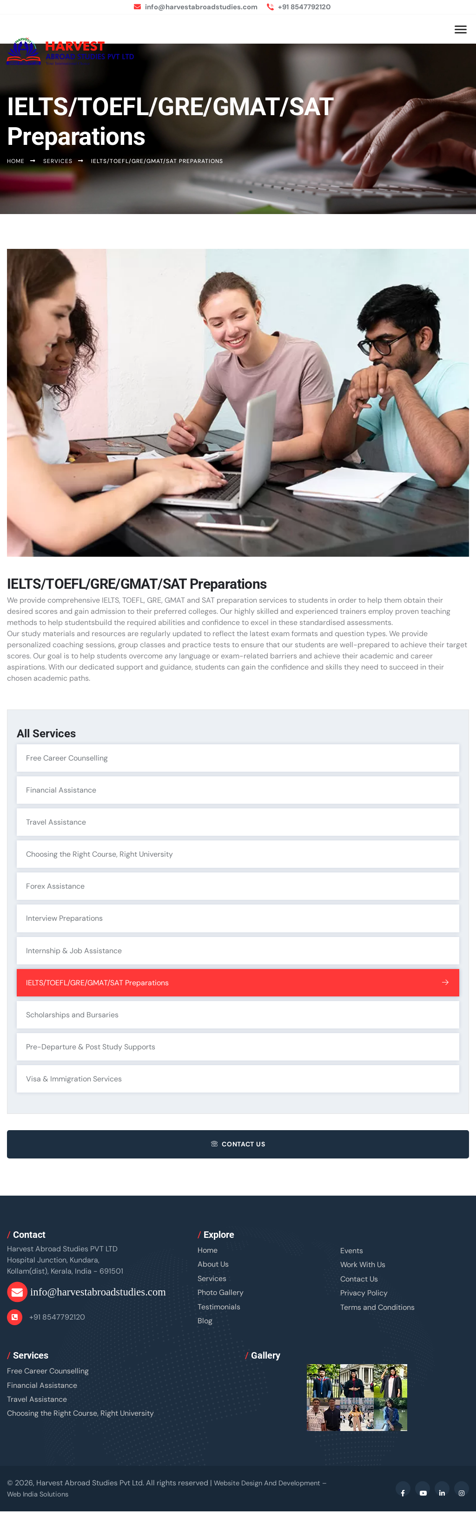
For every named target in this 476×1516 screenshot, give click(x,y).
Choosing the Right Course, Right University (239, 856)
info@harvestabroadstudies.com (193, 7)
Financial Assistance (239, 791)
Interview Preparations (239, 921)
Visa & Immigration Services (239, 1083)
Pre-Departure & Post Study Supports (239, 1051)
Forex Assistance (239, 888)
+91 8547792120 (303, 7)
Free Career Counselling (239, 758)
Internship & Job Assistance (239, 953)
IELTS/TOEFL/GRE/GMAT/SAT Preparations (239, 986)
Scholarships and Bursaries (239, 1018)
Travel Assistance (239, 823)
